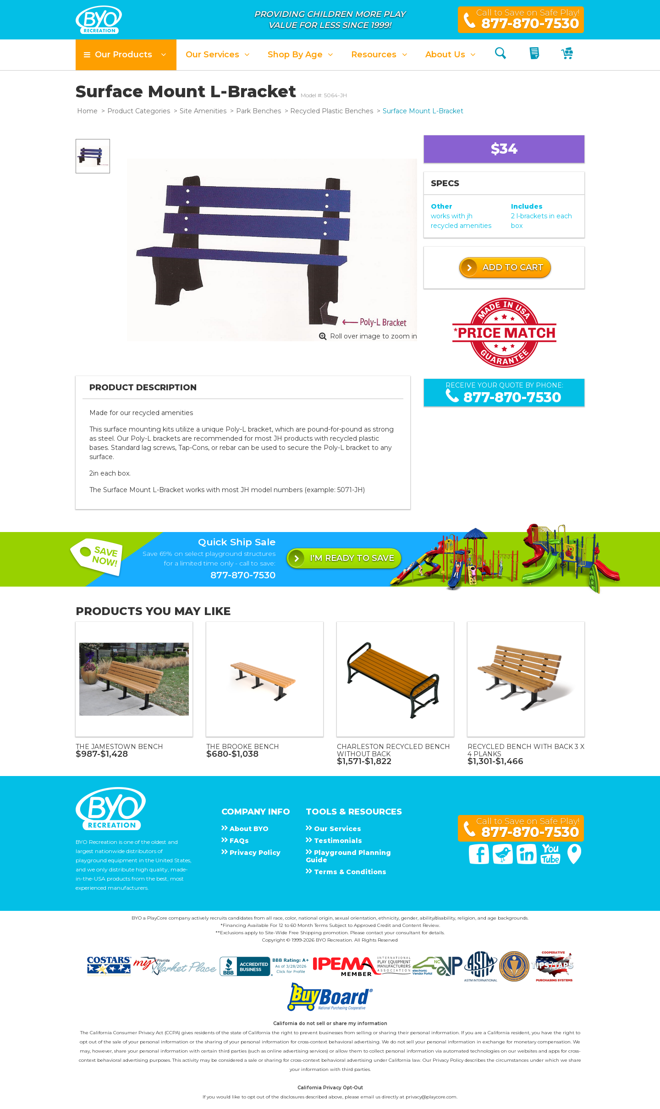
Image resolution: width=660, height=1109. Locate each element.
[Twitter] (504, 862)
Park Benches (258, 111)
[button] (126, 54)
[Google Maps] (574, 862)
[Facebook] (480, 862)
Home (87, 111)
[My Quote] (535, 54)
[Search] (500, 54)
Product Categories (138, 111)
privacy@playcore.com (431, 1097)
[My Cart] (568, 54)
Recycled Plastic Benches (331, 111)
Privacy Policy (448, 1060)
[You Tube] (551, 862)
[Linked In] (528, 862)
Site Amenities (203, 111)
